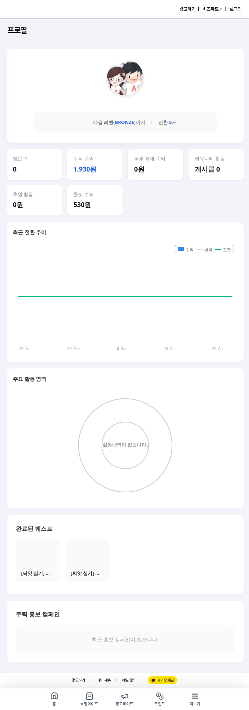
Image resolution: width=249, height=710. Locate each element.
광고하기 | (189, 9)
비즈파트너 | (214, 9)
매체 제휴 (103, 680)
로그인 (236, 9)
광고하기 (78, 680)
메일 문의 (129, 680)
